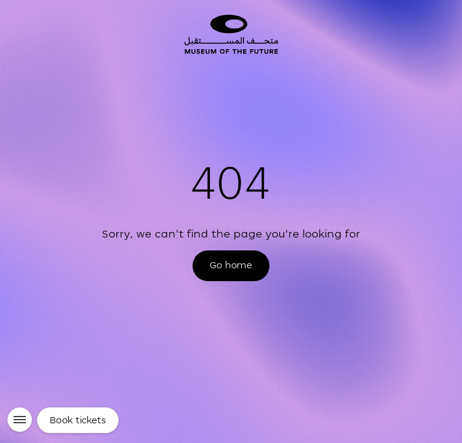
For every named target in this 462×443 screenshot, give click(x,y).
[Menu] (19, 419)
